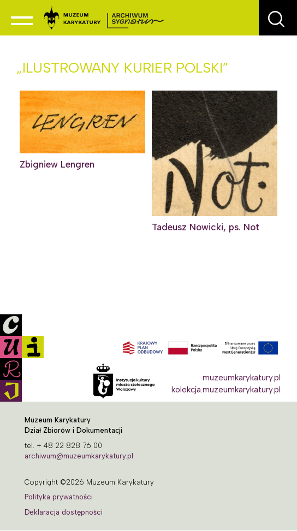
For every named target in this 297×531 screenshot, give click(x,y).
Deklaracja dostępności (64, 512)
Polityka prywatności (59, 497)
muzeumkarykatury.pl (242, 378)
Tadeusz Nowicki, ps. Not (205, 227)
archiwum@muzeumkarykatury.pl (79, 456)
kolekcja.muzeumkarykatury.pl (226, 390)
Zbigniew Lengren (57, 164)
